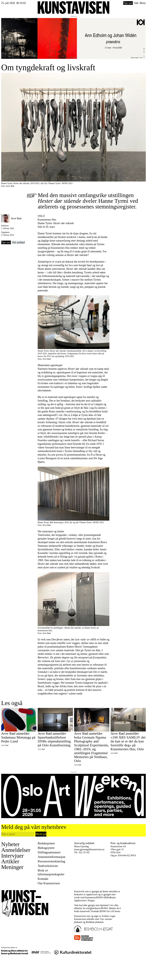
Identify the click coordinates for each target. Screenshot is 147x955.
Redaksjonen (46, 843)
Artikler (10, 861)
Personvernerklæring (51, 861)
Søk (136, 3)
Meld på (40, 834)
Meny (143, 3)
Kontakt (43, 879)
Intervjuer (12, 855)
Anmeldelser (15, 850)
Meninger (12, 867)
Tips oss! (128, 3)
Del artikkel (18, 242)
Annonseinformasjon (51, 857)
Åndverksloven (48, 866)
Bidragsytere (46, 848)
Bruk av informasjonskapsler (51, 872)
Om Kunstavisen (49, 883)
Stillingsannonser (49, 852)
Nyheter (10, 844)
